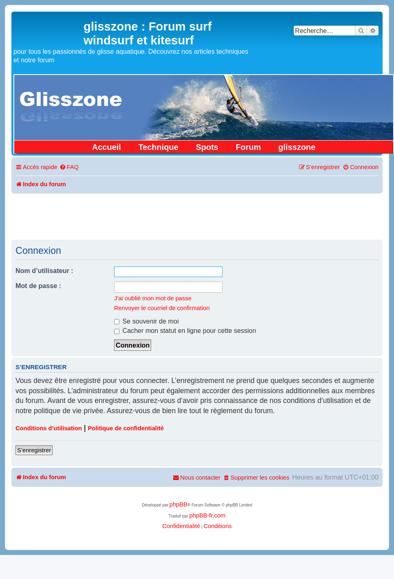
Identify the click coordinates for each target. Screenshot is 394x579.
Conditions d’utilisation (48, 428)
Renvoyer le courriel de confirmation (162, 308)
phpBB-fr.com (207, 515)
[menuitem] (69, 167)
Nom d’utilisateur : (44, 270)
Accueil (106, 147)
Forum (248, 147)
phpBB (178, 504)
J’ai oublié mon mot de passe (152, 298)
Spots (207, 147)
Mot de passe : (38, 285)
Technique (158, 147)
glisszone (296, 147)
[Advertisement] (197, 216)
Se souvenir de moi (146, 321)
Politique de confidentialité (126, 428)
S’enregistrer (34, 450)
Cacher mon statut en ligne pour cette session (185, 330)
